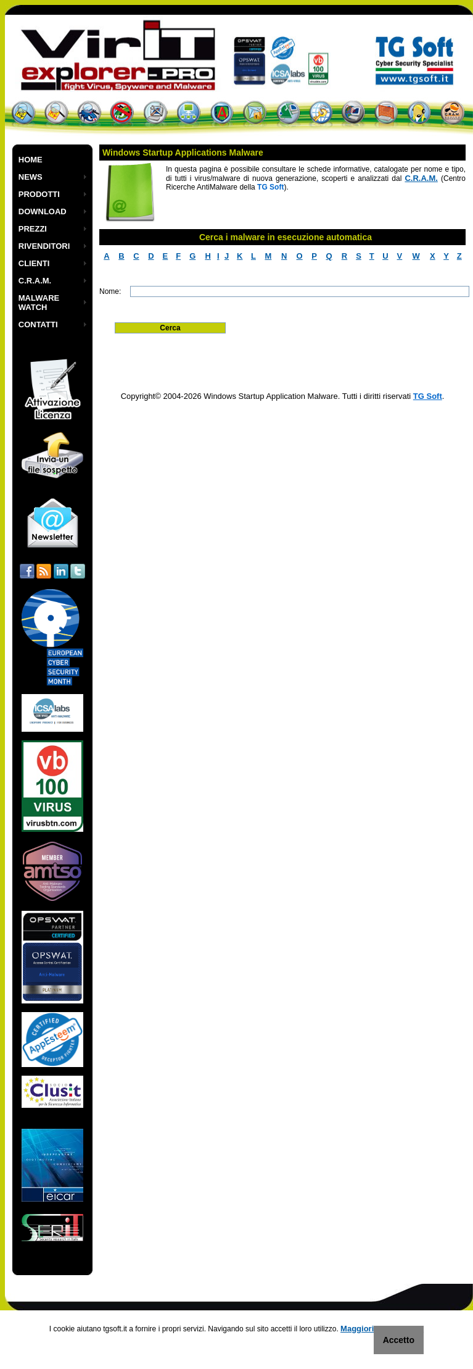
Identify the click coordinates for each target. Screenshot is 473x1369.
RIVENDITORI (44, 246)
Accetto (398, 1340)
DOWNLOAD (43, 211)
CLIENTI (34, 263)
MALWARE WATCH (39, 302)
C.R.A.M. (35, 280)
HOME (31, 159)
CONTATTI (38, 324)
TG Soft (427, 396)
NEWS (31, 177)
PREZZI (33, 228)
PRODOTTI (39, 194)
